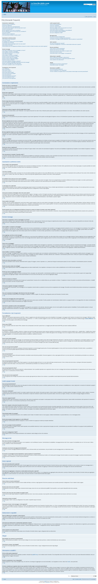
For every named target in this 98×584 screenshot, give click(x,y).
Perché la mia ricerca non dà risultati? (57, 49)
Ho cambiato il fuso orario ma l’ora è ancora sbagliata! (12, 41)
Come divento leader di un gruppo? (56, 29)
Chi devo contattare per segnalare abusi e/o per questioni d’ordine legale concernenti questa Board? (69, 71)
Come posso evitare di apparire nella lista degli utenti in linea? (14, 27)
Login (95, 16)
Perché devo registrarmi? (7, 25)
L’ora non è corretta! (6, 40)
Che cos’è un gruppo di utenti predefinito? (58, 31)
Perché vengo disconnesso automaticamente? (11, 26)
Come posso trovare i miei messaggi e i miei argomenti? (60, 53)
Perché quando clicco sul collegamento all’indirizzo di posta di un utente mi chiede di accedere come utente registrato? (24, 46)
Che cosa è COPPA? (6, 32)
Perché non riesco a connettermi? (8, 24)
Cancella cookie (78, 579)
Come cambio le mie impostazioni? (9, 39)
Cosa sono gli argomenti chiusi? (8, 77)
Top (4, 89)
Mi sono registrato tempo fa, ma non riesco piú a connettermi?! (14, 31)
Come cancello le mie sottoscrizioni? (57, 59)
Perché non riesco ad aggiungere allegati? (10, 58)
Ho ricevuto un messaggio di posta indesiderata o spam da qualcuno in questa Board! (66, 39)
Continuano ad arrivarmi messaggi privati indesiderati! (60, 37)
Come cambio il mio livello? (7, 45)
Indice (5, 14)
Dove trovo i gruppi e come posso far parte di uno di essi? (61, 27)
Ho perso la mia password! (7, 29)
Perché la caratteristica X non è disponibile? (58, 70)
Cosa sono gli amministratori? (55, 24)
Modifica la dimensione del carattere (94, 14)
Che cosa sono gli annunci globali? (9, 73)
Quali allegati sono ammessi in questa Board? (58, 63)
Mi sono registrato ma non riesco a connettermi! (11, 30)
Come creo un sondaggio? (7, 53)
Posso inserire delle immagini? (8, 72)
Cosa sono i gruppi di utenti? (55, 26)
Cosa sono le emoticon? (7, 71)
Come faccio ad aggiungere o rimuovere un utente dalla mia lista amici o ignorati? (65, 44)
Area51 (68, 561)
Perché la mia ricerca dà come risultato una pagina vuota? (61, 50)
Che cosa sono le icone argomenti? (9, 78)
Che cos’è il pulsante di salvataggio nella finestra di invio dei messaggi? (16, 62)
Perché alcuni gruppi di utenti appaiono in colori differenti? (61, 30)
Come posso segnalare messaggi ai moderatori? (11, 61)
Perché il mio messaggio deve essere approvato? (11, 63)
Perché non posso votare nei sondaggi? (9, 57)
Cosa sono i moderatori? (54, 25)
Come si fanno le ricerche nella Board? (57, 48)
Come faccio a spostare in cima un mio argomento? (12, 64)
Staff (73, 579)
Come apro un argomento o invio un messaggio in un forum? (13, 50)
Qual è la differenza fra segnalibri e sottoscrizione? (59, 57)
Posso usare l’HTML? (6, 69)
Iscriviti (90, 16)
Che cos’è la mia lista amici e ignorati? (57, 43)
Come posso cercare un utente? (56, 52)
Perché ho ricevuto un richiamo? (8, 59)
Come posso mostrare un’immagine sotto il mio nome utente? (14, 43)
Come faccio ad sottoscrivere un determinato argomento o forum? (62, 58)
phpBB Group (35, 554)
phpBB (45, 581)
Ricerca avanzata (92, 5)
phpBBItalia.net (48, 582)
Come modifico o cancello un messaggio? (10, 51)
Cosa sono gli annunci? (6, 74)
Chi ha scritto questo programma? (56, 69)
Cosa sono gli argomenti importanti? (9, 75)
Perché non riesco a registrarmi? (8, 33)
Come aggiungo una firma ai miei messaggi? (10, 52)
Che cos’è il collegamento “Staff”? (56, 32)
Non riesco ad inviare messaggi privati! (57, 36)
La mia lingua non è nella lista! (8, 42)
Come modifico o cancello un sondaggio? (10, 55)
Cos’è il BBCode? (5, 68)
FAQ (86, 16)
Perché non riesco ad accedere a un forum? (10, 56)
